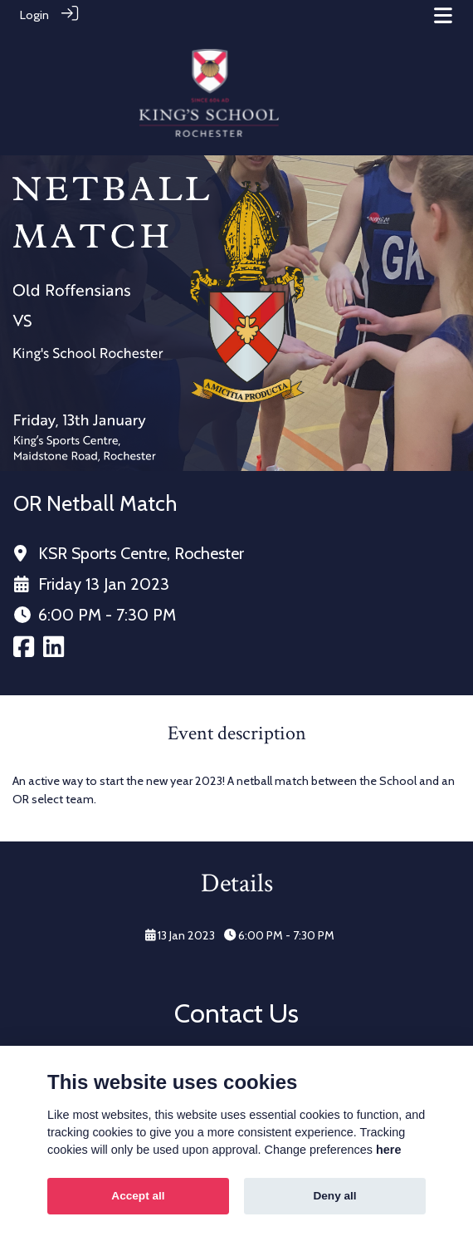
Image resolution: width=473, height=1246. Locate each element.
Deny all (334, 1196)
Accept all (137, 1196)
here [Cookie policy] (388, 1149)
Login (34, 14)
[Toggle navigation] (443, 15)
